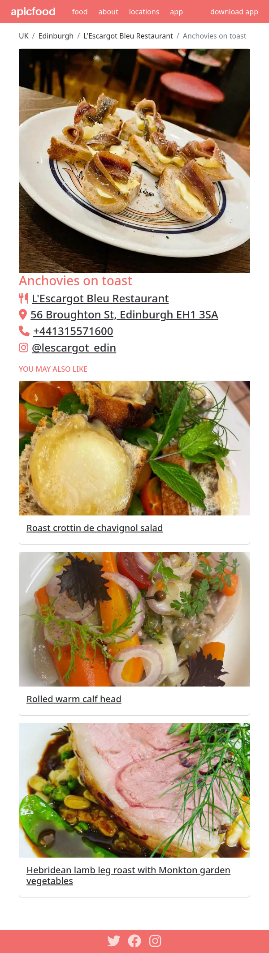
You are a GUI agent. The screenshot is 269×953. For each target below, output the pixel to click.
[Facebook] (134, 941)
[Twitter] (114, 941)
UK (24, 36)
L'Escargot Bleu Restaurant (128, 36)
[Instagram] (155, 941)
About (108, 12)
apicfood (33, 11)
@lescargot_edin (74, 347)
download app (234, 12)
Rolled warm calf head (73, 699)
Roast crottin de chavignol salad (94, 528)
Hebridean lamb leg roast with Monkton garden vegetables (128, 875)
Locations (144, 12)
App (176, 12)
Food (80, 12)
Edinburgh (56, 36)
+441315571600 (73, 330)
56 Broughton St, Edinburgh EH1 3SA (124, 314)
